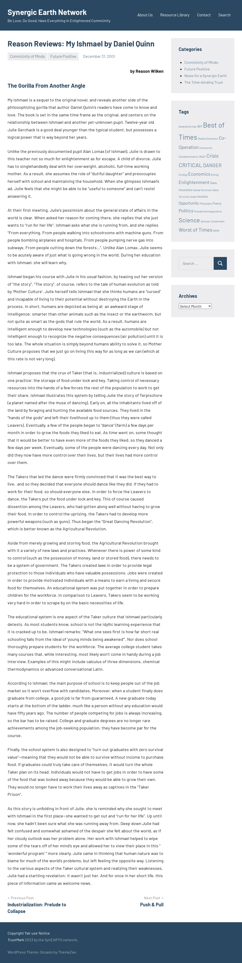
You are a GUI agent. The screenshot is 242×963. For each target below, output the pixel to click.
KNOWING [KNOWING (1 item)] (202, 196)
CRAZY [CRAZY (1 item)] (202, 156)
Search (224, 14)
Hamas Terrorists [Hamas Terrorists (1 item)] (202, 190)
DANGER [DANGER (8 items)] (212, 165)
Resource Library (175, 14)
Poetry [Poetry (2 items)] (216, 203)
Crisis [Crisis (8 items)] (213, 156)
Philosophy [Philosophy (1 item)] (206, 203)
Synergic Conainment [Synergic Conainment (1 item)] (213, 221)
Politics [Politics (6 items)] (186, 210)
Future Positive (63, 56)
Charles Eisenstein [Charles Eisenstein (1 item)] (208, 138)
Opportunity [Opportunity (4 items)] (189, 203)
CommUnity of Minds (27, 56)
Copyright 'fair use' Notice (29, 933)
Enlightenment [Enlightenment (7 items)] (194, 182)
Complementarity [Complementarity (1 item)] (188, 156)
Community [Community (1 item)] (205, 147)
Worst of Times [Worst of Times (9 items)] (195, 229)
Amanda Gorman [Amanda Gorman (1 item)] (188, 126)
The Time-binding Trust (203, 82)
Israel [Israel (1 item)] (193, 196)
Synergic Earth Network (47, 11)
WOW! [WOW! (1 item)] (216, 230)
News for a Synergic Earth (205, 75)
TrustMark (16, 939)
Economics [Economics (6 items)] (199, 174)
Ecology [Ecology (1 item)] (183, 174)
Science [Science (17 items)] (189, 220)
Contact (204, 14)
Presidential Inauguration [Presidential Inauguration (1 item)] (208, 211)
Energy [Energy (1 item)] (215, 174)
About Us (145, 14)
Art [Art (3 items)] (199, 126)
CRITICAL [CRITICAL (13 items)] (190, 164)
